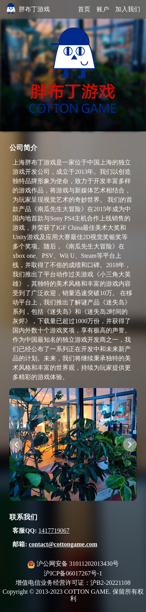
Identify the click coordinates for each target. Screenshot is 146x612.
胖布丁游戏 (34, 9)
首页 (84, 9)
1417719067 (54, 530)
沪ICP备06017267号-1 (73, 573)
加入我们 (127, 9)
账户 (103, 9)
